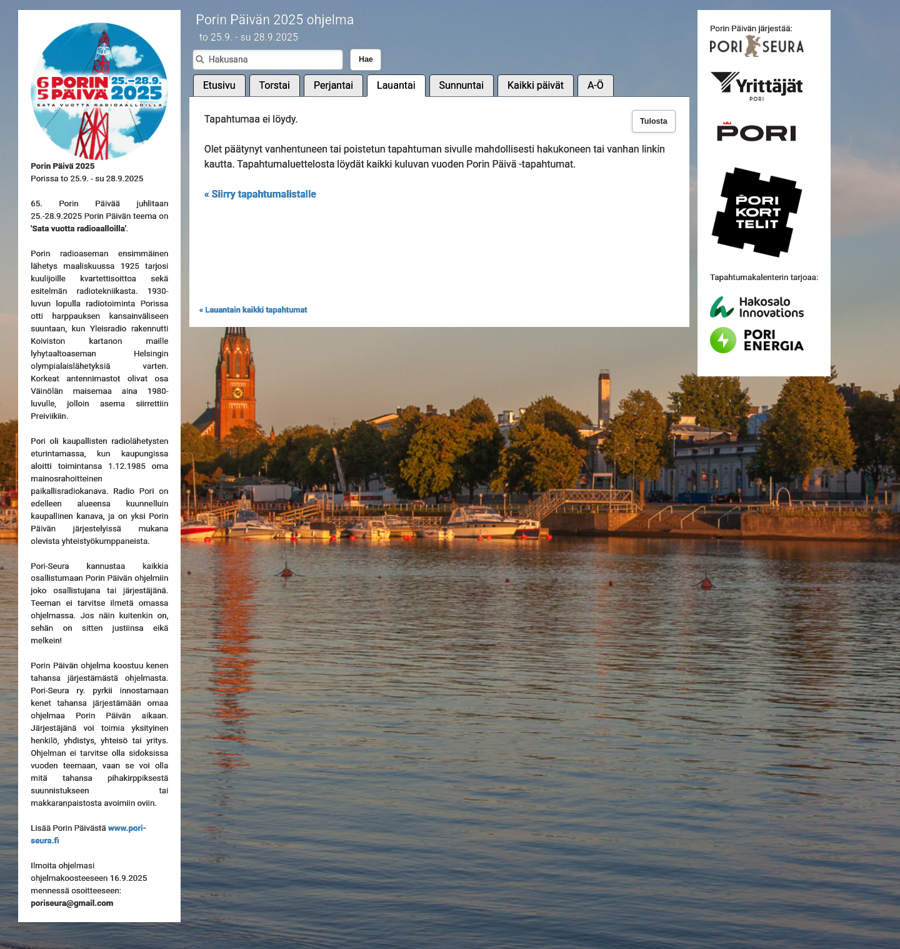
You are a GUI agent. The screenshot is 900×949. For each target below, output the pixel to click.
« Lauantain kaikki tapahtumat (253, 309)
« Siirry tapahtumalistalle (260, 194)
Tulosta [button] (654, 121)
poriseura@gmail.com (72, 903)
